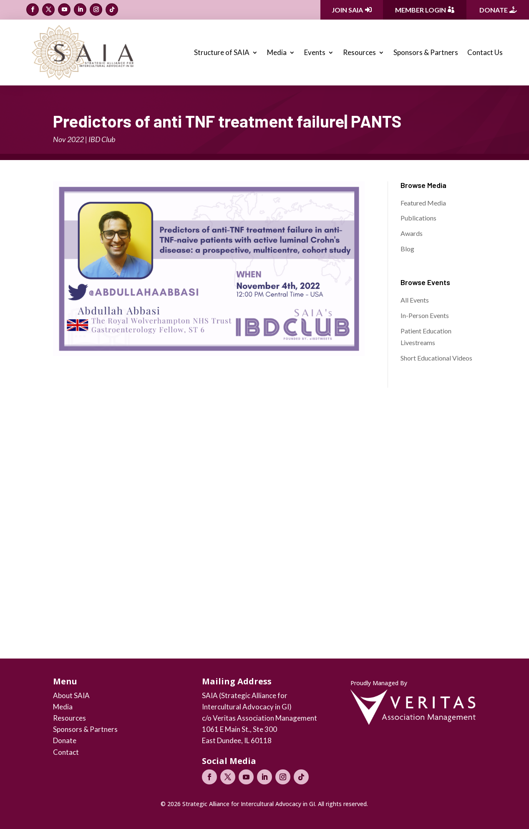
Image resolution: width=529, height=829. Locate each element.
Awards (412, 233)
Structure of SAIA (221, 52)
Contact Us (485, 52)
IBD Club (101, 139)
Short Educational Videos (436, 358)
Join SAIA (347, 10)
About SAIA (71, 695)
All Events (415, 300)
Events (314, 52)
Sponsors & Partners (425, 52)
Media (277, 52)
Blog (407, 249)
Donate (493, 10)
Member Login (420, 10)
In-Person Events (425, 315)
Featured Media (423, 203)
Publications (418, 218)
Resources (359, 52)
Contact (66, 752)
